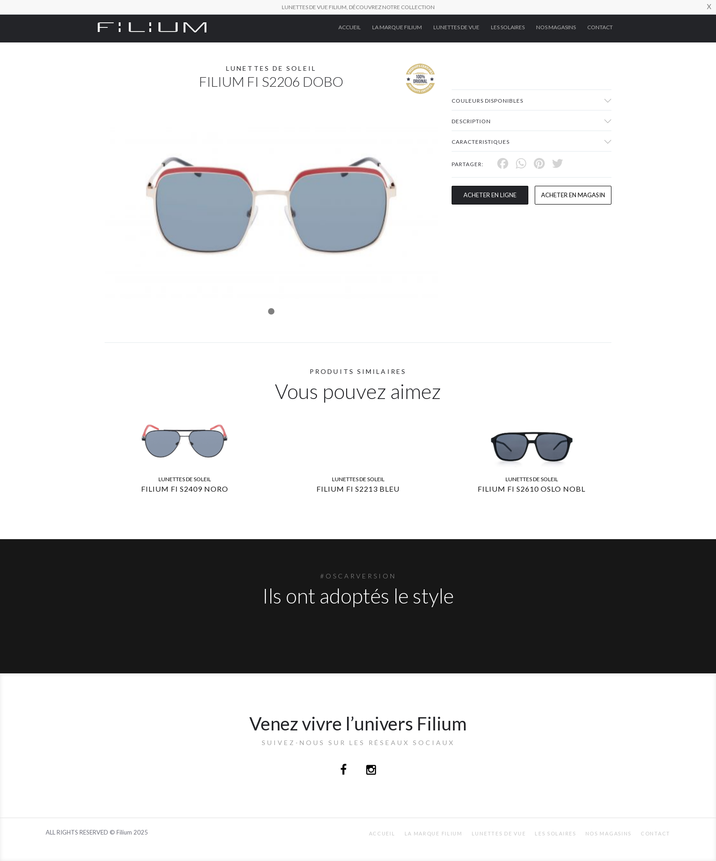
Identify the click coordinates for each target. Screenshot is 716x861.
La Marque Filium (397, 27)
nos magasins (556, 27)
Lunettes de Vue (456, 27)
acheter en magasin (573, 195)
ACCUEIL (349, 27)
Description (471, 121)
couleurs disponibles (487, 100)
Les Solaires (508, 27)
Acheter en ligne (489, 195)
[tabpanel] (271, 205)
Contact (600, 27)
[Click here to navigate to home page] (152, 26)
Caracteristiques (481, 141)
